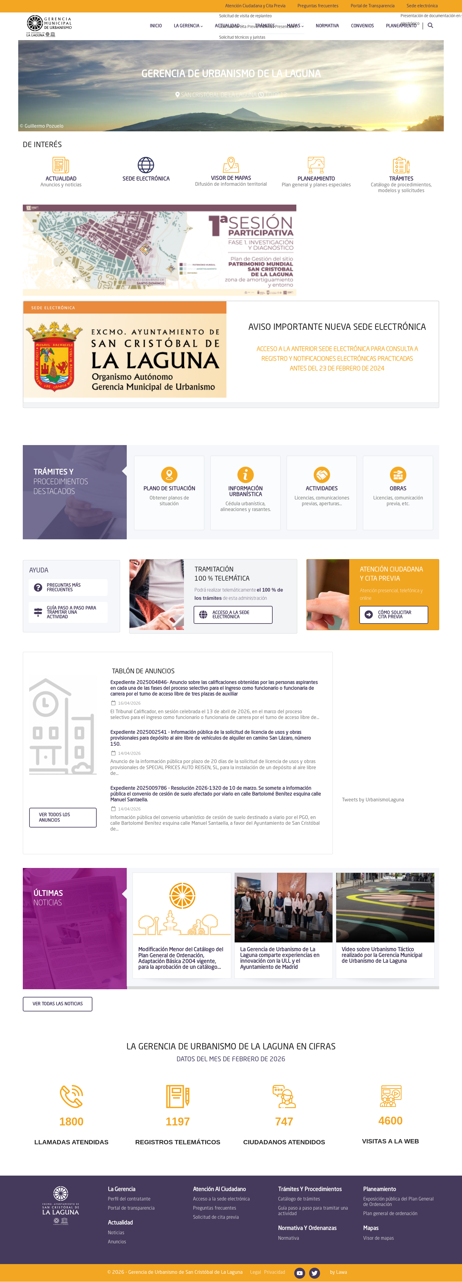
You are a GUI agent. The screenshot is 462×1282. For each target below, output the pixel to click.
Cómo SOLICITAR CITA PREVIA (394, 615)
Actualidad (229, 26)
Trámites (265, 26)
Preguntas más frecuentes (64, 587)
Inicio (156, 26)
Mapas (295, 26)
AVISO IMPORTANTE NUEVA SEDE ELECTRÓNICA (337, 327)
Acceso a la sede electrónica (221, 1199)
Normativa (327, 26)
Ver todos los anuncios (54, 817)
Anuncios (117, 1242)
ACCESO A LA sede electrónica (230, 615)
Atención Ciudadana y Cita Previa (255, 6)
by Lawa (338, 1272)
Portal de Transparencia (373, 6)
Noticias (116, 1233)
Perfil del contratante (129, 1199)
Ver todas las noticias (58, 1004)
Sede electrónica (422, 6)
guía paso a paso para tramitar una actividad (71, 612)
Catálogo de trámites (299, 1199)
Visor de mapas (378, 1238)
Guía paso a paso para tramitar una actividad (313, 1211)
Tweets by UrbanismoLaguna (373, 800)
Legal (255, 1272)
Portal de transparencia (131, 1208)
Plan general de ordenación (390, 1214)
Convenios (362, 26)
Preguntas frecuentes (318, 6)
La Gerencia (188, 26)
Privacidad (274, 1272)
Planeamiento (401, 26)
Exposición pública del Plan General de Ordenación (398, 1202)
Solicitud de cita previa (216, 1217)
